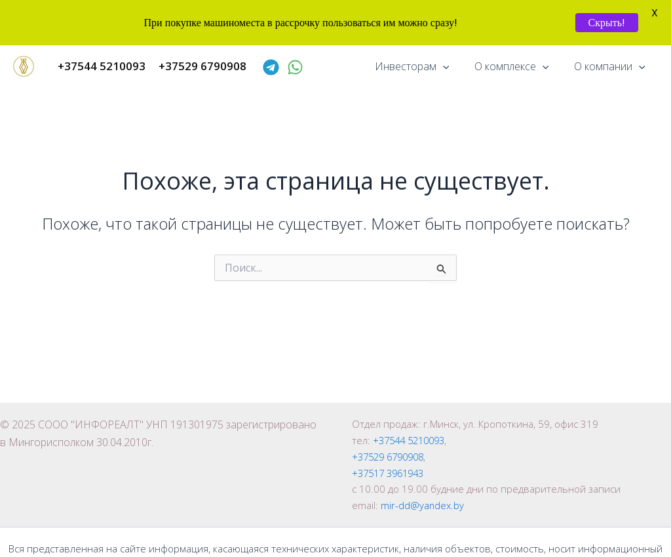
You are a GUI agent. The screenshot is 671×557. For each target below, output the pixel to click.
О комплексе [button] (518, 66)
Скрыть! (606, 22)
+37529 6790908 (391, 456)
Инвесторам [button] (422, 66)
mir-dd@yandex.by (423, 505)
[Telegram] (271, 67)
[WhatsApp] (295, 67)
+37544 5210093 (412, 440)
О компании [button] (611, 66)
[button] (453, 66)
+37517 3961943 (391, 473)
